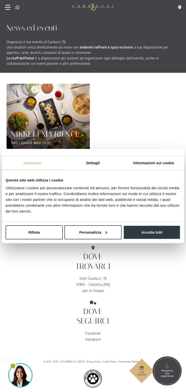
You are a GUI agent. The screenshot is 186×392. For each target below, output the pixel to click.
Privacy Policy (94, 361)
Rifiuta (34, 232)
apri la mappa (93, 291)
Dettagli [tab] (93, 163)
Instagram (93, 339)
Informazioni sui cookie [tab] (153, 163)
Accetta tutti (152, 232)
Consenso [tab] (32, 163)
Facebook (93, 333)
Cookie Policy (109, 361)
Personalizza (93, 232)
